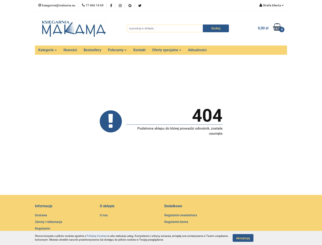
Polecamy (117, 50)
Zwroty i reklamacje (48, 222)
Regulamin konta (176, 222)
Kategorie (47, 50)
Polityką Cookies (97, 235)
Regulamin (42, 228)
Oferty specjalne (166, 50)
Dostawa (41, 215)
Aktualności (197, 50)
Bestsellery (92, 50)
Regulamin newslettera (180, 215)
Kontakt (139, 50)
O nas (104, 215)
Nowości (70, 50)
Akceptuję (243, 238)
